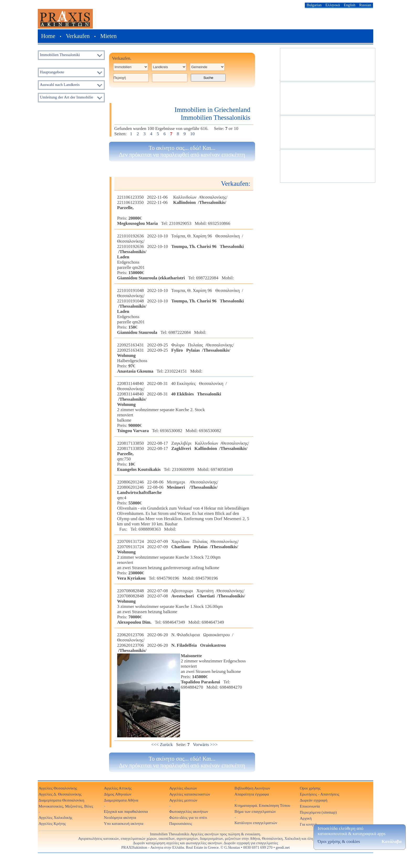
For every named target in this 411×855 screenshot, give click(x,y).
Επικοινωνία (310, 806)
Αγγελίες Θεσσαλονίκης (58, 788)
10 (192, 133)
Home (48, 36)
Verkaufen (78, 36)
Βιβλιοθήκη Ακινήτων (252, 788)
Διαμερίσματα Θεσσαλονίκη (61, 800)
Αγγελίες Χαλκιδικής (55, 817)
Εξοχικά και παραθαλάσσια (126, 811)
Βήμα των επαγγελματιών (255, 811)
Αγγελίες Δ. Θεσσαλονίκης (60, 794)
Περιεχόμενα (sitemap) (318, 812)
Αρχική (306, 818)
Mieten (108, 36)
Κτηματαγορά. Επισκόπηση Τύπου (262, 805)
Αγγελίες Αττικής (118, 788)
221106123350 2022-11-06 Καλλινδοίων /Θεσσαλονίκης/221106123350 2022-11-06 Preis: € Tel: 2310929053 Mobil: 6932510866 (173, 210)
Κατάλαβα (392, 841)
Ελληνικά (333, 5)
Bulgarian (314, 5)
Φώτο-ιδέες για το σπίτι (188, 817)
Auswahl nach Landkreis (60, 84)
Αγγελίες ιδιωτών (183, 788)
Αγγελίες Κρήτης (52, 823)
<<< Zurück (162, 744)
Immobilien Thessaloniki (60, 54)
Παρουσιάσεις (180, 823)
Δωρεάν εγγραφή (313, 800)
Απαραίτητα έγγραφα (252, 794)
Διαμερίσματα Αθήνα (121, 800)
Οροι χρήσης (310, 788)
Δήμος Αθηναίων (117, 794)
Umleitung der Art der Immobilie (66, 97)
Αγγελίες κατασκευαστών (189, 794)
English (349, 5)
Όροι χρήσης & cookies (339, 841)
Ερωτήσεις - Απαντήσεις (319, 794)
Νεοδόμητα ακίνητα (120, 817)
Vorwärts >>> (205, 744)
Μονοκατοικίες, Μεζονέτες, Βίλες (66, 806)
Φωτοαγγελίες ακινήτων (188, 811)
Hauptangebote (52, 72)
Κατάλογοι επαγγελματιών (256, 822)
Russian (365, 5)
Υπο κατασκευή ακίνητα (123, 823)
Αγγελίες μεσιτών (183, 800)
